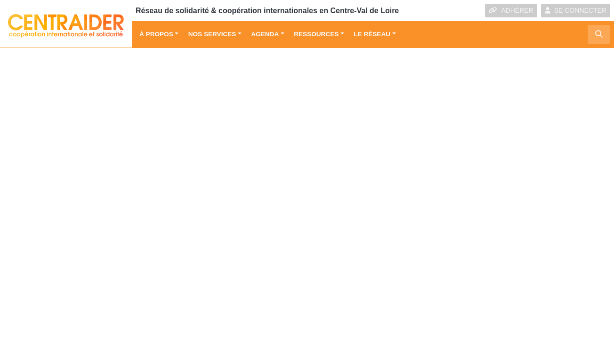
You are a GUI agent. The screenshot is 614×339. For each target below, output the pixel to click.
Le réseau (372, 34)
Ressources (316, 34)
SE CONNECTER (575, 10)
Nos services (212, 34)
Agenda (265, 34)
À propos (156, 34)
